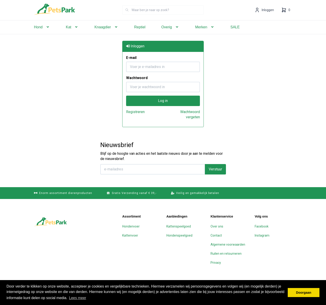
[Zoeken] (127, 16)
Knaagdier (106, 33)
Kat (72, 33)
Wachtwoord (137, 77)
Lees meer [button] (77, 298)
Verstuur (215, 169)
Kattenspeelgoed (178, 226)
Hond (42, 33)
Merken (205, 33)
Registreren (135, 111)
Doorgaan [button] (303, 292)
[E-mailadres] (152, 169)
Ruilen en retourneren (226, 253)
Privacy (216, 262)
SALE (235, 33)
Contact (216, 235)
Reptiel (140, 33)
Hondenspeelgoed (179, 235)
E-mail (131, 57)
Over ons (217, 226)
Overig (170, 33)
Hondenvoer (131, 226)
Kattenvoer (130, 235)
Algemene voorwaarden (228, 244)
